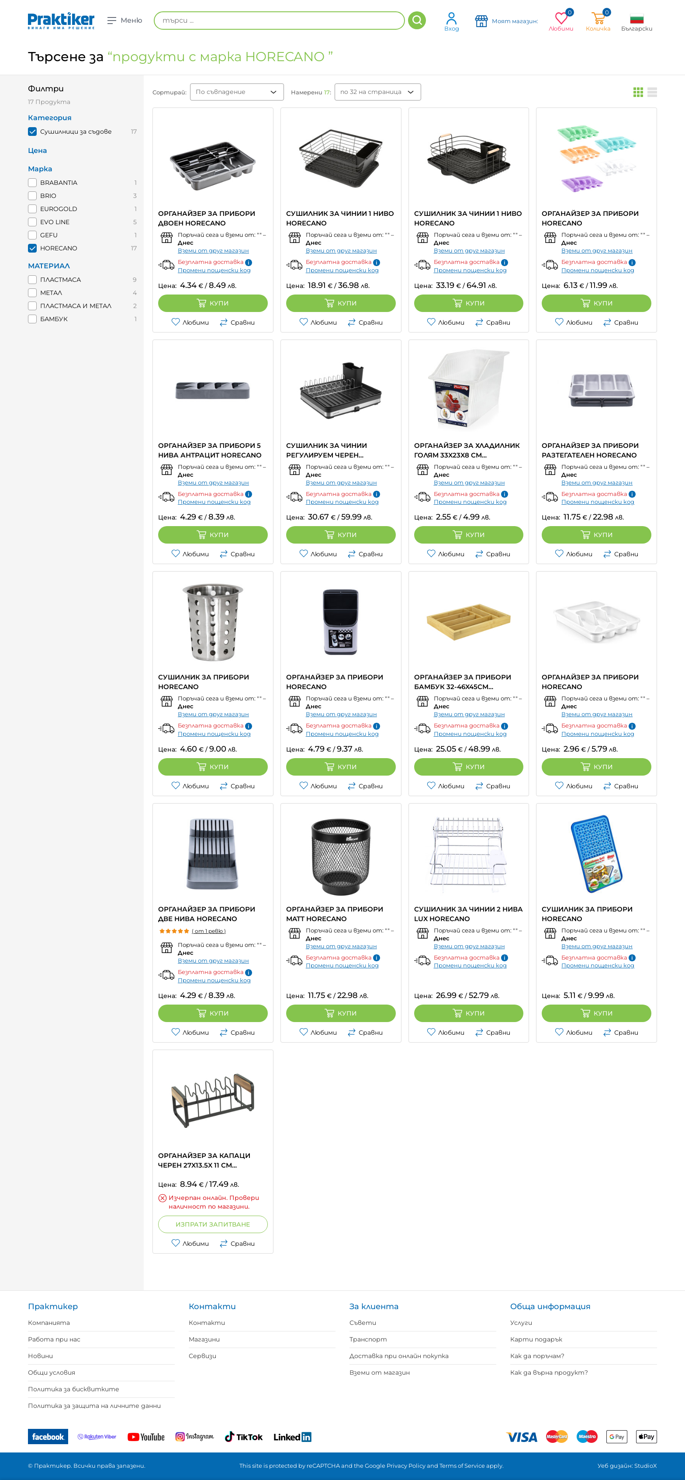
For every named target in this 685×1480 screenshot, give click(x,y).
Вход (451, 21)
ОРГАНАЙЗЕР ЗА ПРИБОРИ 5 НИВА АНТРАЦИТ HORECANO (210, 450)
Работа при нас (54, 1339)
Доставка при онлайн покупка (399, 1356)
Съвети (362, 1323)
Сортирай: (169, 92)
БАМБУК (54, 319)
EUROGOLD (58, 209)
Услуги (521, 1323)
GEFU (49, 235)
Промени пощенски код (214, 270)
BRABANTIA (58, 183)
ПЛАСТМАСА (60, 280)
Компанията (49, 1323)
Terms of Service (462, 1465)
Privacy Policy (406, 1465)
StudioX (645, 1465)
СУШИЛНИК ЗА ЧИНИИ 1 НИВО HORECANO (340, 218)
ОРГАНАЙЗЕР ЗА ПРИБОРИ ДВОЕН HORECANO (206, 218)
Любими (190, 322)
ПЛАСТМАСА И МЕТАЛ (75, 306)
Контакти (207, 1323)
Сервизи (202, 1356)
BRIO (48, 196)
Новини (40, 1356)
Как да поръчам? (537, 1356)
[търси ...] (279, 20)
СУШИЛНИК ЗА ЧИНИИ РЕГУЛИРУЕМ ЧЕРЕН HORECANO (326, 450)
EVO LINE (54, 222)
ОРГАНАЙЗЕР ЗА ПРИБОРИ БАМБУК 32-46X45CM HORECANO (462, 682)
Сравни (237, 322)
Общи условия (51, 1372)
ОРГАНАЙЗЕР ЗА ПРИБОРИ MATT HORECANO (334, 914)
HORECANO (58, 248)
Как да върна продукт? (549, 1372)
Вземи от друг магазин (213, 250)
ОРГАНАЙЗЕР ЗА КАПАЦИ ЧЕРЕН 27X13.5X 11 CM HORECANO (204, 1160)
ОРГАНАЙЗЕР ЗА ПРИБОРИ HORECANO (590, 218)
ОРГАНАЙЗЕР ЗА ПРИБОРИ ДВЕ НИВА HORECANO (206, 914)
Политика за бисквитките (73, 1389)
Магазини (204, 1339)
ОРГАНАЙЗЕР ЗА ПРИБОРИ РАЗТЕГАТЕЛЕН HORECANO (590, 450)
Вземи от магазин (379, 1372)
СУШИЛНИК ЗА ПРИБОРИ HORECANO (203, 682)
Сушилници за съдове (76, 131)
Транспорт (368, 1339)
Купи (213, 303)
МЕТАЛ (51, 293)
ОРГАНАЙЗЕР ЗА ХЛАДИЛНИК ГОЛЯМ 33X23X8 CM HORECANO (467, 450)
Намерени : (311, 92)
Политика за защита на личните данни (94, 1406)
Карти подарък (536, 1339)
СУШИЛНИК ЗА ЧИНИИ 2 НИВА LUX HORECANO (468, 914)
